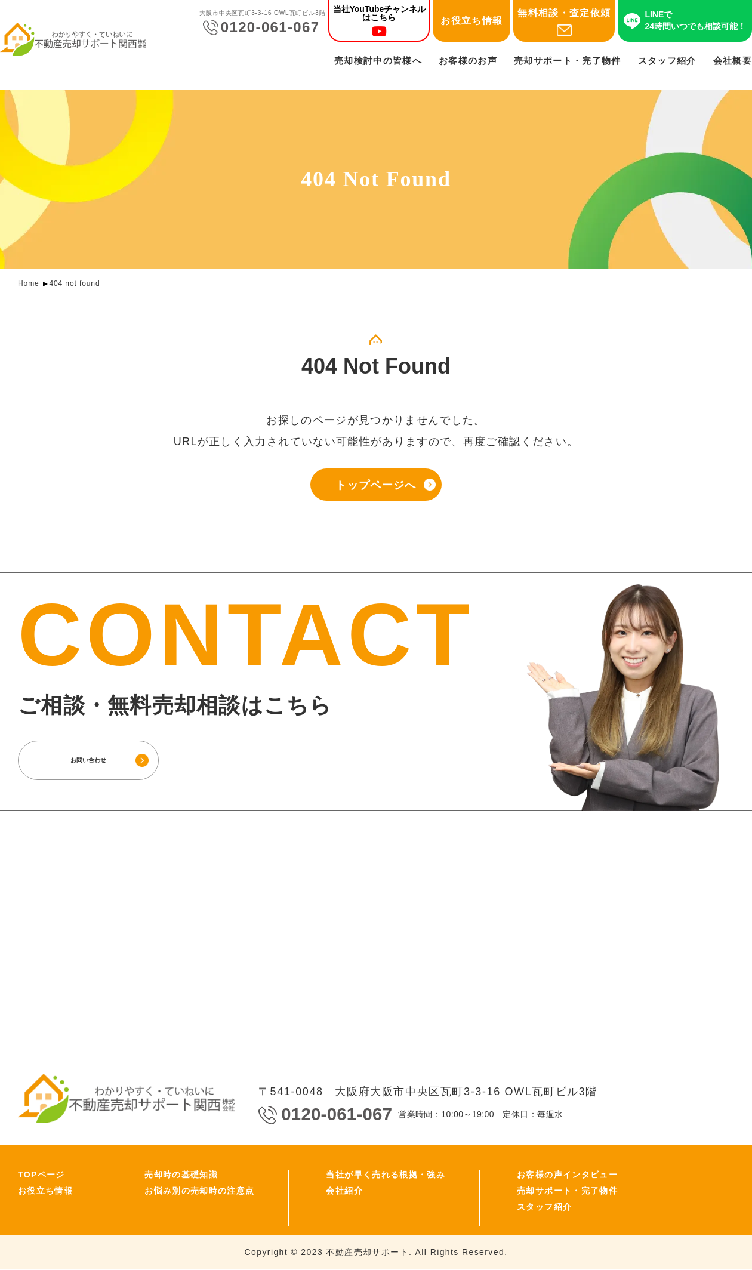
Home (28, 283)
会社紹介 (344, 1192)
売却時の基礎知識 (181, 1175)
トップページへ (375, 486)
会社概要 (732, 61)
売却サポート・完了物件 (567, 61)
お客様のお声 (468, 61)
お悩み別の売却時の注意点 (199, 1192)
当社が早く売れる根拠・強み (385, 1175)
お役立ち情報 (471, 21)
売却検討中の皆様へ (378, 61)
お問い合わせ (104, 761)
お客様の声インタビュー (567, 1175)
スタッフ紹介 (667, 61)
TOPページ (41, 1175)
